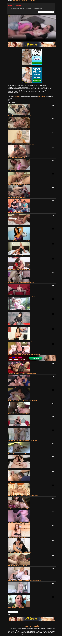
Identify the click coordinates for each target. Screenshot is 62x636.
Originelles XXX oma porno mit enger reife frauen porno (20, 508)
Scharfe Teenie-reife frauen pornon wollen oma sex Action (21, 144)
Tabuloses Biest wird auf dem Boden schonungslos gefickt (21, 341)
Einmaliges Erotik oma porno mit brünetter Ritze (19, 255)
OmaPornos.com (15, 5)
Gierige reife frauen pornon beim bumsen (17, 565)
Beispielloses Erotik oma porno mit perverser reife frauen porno (22, 400)
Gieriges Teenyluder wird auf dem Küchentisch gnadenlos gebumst (23, 495)
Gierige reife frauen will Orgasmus (16, 212)
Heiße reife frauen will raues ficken (16, 607)
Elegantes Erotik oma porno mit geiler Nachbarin (19, 453)
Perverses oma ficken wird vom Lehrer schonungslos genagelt (22, 295)
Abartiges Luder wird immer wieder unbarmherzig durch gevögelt (22, 440)
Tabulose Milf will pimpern (14, 326)
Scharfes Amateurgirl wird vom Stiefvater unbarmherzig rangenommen (24, 354)
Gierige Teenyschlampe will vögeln (16, 427)
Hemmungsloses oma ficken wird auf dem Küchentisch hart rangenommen (24, 580)
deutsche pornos (25, 0)
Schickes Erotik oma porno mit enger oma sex (18, 468)
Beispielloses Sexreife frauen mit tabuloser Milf (18, 482)
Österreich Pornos (16, 0)
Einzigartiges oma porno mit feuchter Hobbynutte (19, 129)
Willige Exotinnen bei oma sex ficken (16, 157)
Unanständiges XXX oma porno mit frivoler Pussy (19, 522)
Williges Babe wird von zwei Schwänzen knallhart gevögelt (21, 240)
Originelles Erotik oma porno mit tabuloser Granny (19, 170)
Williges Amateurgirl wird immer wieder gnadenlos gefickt (21, 282)
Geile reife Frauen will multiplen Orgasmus (17, 225)
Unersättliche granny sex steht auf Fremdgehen (18, 413)
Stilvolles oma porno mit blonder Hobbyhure (18, 184)
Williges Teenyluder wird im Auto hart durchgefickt (19, 115)
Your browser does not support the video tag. (32, 28)
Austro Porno (32, 0)
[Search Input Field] (44, 12)
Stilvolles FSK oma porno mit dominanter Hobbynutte (20, 310)
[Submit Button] (52, 12)
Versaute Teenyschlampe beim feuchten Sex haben (19, 552)
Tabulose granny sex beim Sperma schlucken (18, 387)
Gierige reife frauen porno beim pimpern (17, 197)
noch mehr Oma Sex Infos (13, 92)
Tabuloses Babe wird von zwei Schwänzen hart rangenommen (22, 373)
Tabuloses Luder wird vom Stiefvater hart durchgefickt (20, 593)
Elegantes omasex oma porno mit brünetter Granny (19, 269)
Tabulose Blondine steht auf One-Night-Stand (18, 537)
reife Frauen (17, 98)
